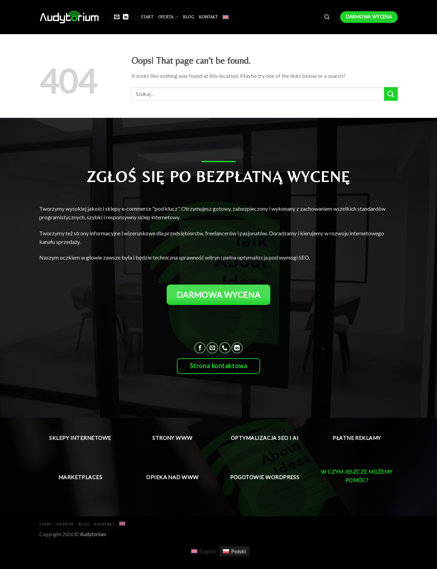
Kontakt (208, 16)
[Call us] (224, 347)
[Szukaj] (326, 17)
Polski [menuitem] (238, 551)
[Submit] (391, 93)
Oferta (168, 17)
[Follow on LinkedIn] (125, 17)
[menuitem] (226, 17)
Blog (188, 16)
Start (147, 16)
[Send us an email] (116, 17)
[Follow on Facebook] (200, 347)
